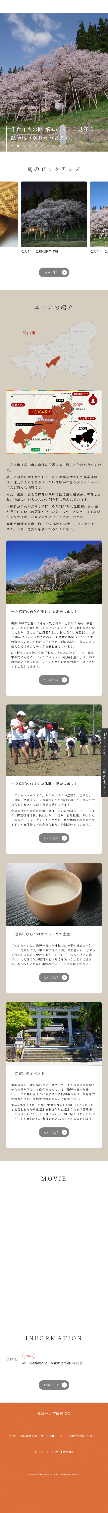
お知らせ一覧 (51, 1385)
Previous (11, 82)
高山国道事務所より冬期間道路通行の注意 (52, 1363)
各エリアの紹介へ (104, 748)
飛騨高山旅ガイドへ (104, 781)
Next (97, 82)
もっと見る (51, 272)
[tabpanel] (54, 82)
